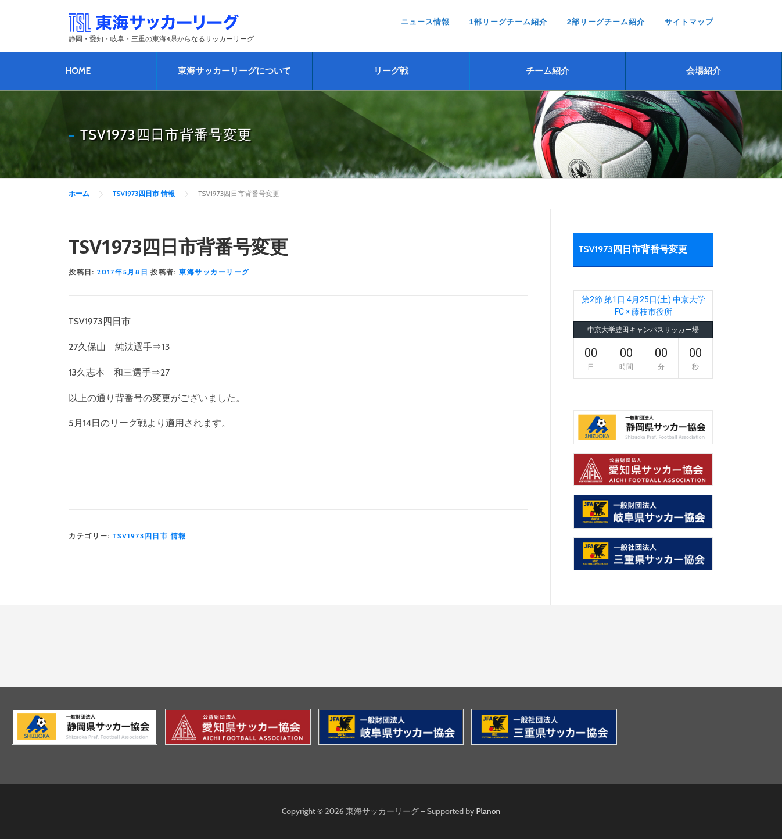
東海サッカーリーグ (214, 271)
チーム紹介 (547, 70)
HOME (78, 70)
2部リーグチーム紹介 (606, 21)
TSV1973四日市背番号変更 (633, 249)
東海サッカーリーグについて (234, 70)
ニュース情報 (425, 21)
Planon (488, 811)
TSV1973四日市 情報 (149, 535)
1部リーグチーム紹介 (508, 21)
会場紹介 (703, 70)
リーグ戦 (391, 70)
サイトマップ (689, 21)
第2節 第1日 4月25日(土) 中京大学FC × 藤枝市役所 (643, 305)
